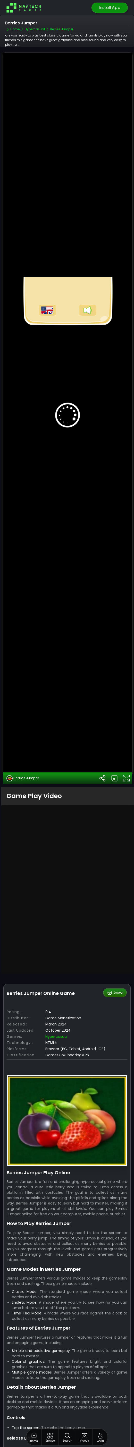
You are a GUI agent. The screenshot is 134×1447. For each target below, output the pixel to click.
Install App (109, 8)
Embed (115, 946)
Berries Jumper (22, 732)
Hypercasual (56, 990)
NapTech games (77, 1422)
